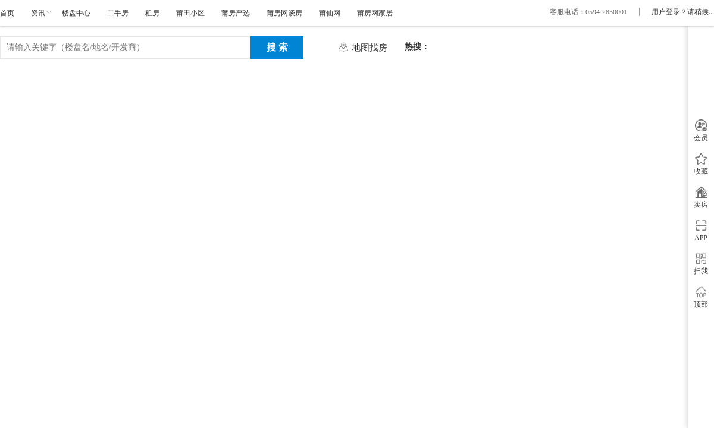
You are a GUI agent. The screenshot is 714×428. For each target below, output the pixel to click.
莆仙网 (329, 13)
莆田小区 (190, 13)
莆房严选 (235, 13)
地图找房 (369, 47)
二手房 (118, 13)
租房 (152, 13)
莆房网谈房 (284, 13)
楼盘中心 (76, 13)
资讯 (38, 13)
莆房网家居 (375, 13)
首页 (7, 13)
